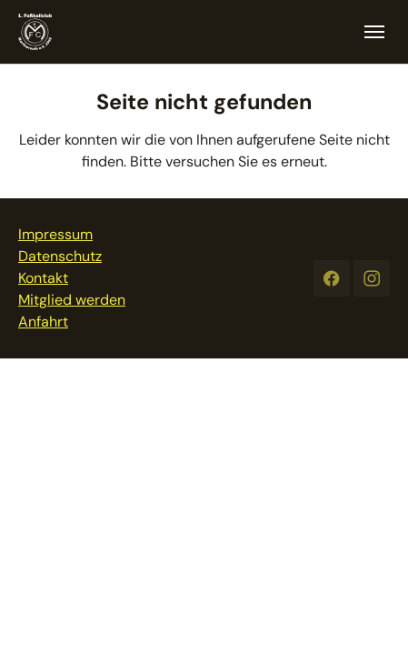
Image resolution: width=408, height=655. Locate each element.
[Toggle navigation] (374, 31)
